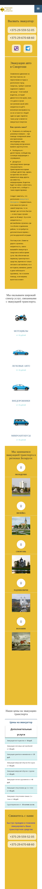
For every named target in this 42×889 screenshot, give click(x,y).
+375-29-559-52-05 (22, 30)
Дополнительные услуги (21, 729)
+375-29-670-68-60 (22, 37)
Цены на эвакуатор (21, 722)
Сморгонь (21, 552)
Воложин (21, 629)
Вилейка (21, 513)
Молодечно (21, 475)
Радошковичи (21, 590)
